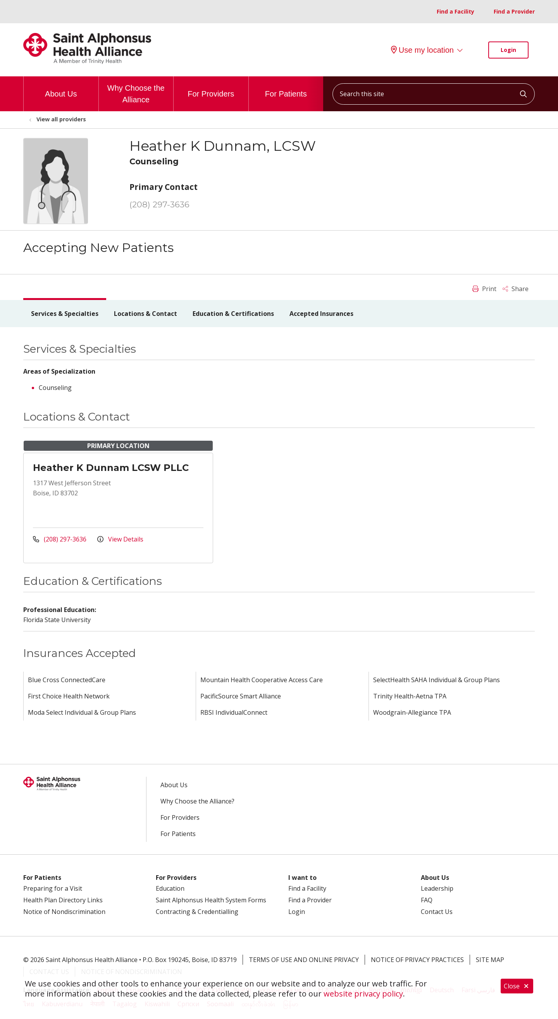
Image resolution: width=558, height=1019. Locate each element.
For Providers (211, 87)
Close (517, 986)
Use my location (422, 50)
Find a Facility (455, 11)
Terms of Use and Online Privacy (304, 959)
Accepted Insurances (321, 313)
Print (484, 288)
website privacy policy (363, 993)
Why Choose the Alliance (136, 90)
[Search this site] (433, 94)
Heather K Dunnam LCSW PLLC (111, 467)
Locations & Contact (145, 313)
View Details (120, 539)
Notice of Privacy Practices (417, 959)
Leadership (437, 888)
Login (508, 49)
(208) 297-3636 (159, 204)
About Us (60, 87)
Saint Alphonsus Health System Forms (211, 900)
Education (170, 888)
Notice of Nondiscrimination (64, 911)
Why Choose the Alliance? (197, 801)
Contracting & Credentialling (197, 911)
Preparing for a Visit (52, 888)
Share (516, 288)
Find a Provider (514, 11)
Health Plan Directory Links (63, 900)
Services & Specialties (64, 313)
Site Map (490, 959)
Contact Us (437, 911)
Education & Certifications (233, 313)
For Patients (286, 87)
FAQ (426, 900)
